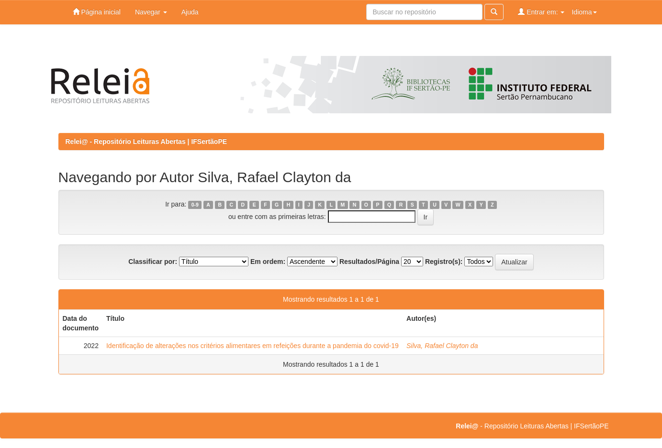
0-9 (195, 205)
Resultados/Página (369, 261)
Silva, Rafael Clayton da (442, 346)
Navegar (151, 12)
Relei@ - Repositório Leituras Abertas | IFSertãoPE (146, 141)
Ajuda (190, 12)
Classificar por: (152, 261)
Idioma (584, 12)
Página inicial (97, 12)
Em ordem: (267, 261)
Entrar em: (541, 12)
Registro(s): (444, 261)
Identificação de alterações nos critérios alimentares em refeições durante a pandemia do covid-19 (252, 346)
